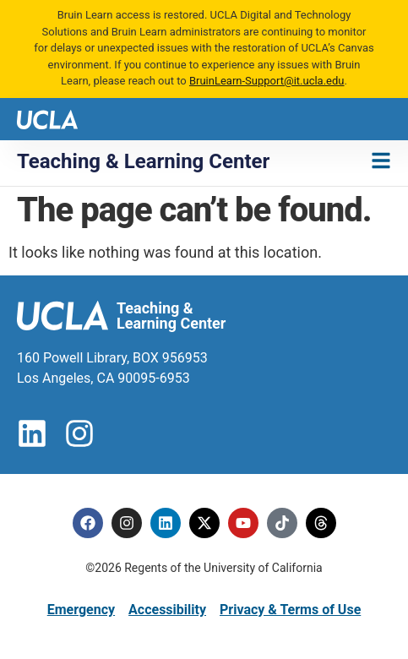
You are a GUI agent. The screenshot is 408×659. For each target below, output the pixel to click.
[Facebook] (88, 523)
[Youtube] (243, 523)
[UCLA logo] (47, 117)
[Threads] (321, 523)
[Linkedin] (165, 523)
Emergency (81, 610)
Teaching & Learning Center (143, 161)
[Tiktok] (282, 523)
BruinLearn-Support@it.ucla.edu (267, 80)
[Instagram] (127, 523)
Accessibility (167, 610)
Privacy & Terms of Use (290, 610)
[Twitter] (204, 523)
